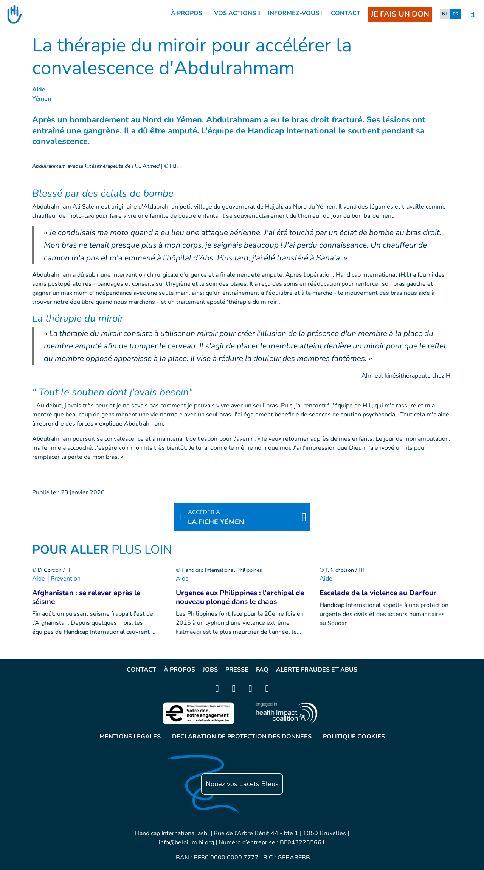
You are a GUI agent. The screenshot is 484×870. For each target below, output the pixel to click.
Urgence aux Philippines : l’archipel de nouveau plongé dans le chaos (240, 597)
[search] (472, 14)
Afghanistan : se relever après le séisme (86, 597)
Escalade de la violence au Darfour (378, 593)
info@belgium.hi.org (186, 842)
